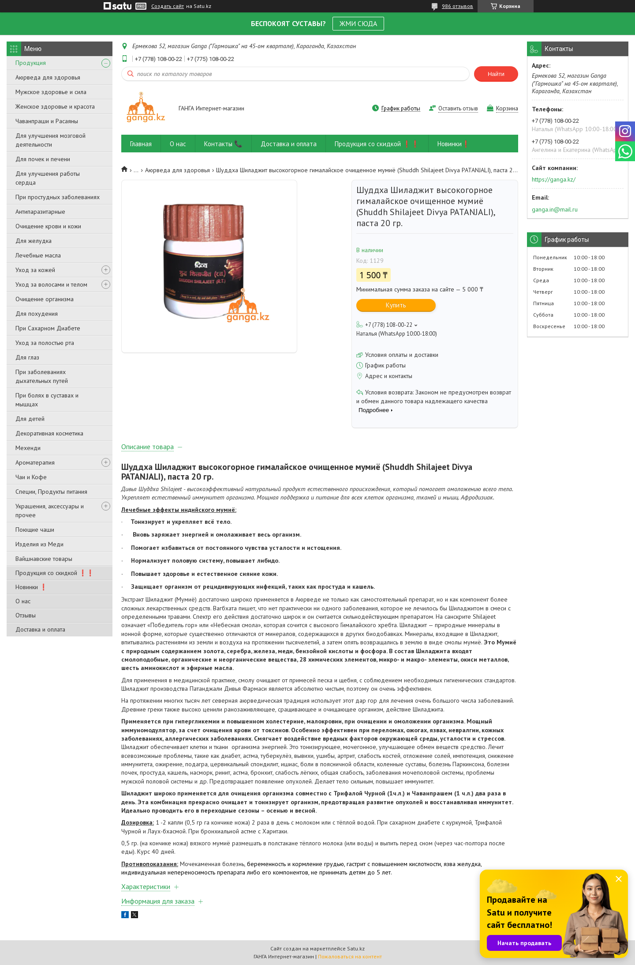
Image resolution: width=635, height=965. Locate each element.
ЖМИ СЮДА (358, 23)
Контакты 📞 (223, 143)
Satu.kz (356, 948)
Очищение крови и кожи (48, 226)
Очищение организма (44, 299)
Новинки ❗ (31, 587)
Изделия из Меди (39, 544)
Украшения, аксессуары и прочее (49, 510)
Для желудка (33, 241)
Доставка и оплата (40, 629)
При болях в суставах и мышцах (46, 399)
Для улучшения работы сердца (47, 178)
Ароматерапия (35, 462)
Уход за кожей (35, 270)
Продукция (30, 63)
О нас (22, 601)
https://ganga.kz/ (553, 179)
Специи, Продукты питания (51, 492)
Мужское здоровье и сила (50, 92)
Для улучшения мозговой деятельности (50, 140)
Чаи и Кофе (31, 477)
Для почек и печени (42, 159)
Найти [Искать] (496, 74)
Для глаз (27, 357)
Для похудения (36, 314)
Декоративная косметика (49, 433)
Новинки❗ (453, 143)
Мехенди (28, 448)
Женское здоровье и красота (55, 106)
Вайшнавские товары (43, 559)
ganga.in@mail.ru (555, 209)
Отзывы (25, 615)
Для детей (30, 419)
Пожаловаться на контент (350, 956)
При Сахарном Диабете (47, 328)
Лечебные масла (38, 255)
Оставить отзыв (458, 108)
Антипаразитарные (40, 212)
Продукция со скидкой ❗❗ (54, 573)
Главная (141, 143)
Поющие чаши (34, 530)
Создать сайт (167, 6)
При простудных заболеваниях (57, 197)
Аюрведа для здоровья (47, 77)
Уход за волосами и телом (51, 284)
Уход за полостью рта (44, 343)
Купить (396, 305)
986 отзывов (457, 6)
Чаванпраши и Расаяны (46, 121)
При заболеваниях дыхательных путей (41, 376)
